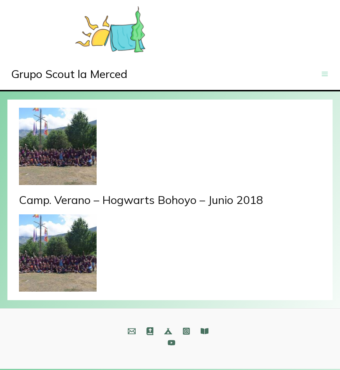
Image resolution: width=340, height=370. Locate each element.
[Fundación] (204, 332)
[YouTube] (171, 344)
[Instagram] (186, 332)
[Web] (150, 332)
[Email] (131, 332)
